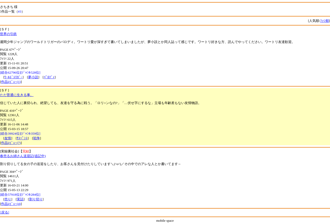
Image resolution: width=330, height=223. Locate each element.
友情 (7, 138)
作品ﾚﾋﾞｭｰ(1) (11, 82)
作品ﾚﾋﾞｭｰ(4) (11, 204)
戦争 (36, 138)
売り (7, 199)
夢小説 (33, 77)
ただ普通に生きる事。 (17, 95)
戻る (4, 212)
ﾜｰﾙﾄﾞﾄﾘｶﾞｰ (13, 77)
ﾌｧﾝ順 (324, 21)
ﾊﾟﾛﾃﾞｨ (49, 77)
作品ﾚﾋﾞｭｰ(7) (11, 143)
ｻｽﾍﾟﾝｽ (22, 138)
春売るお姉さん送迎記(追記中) (23, 156)
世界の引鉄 (8, 34)
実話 (20, 199)
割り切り (36, 199)
